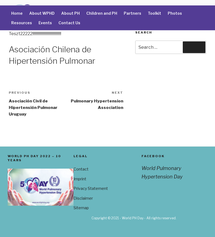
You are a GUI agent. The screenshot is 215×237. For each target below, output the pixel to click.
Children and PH (101, 13)
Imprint (79, 179)
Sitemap (81, 207)
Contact (81, 169)
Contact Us (69, 22)
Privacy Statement (90, 188)
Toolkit (154, 13)
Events (45, 22)
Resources (21, 22)
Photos (175, 13)
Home (17, 13)
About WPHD (42, 13)
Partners (132, 13)
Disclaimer (83, 198)
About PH (70, 13)
